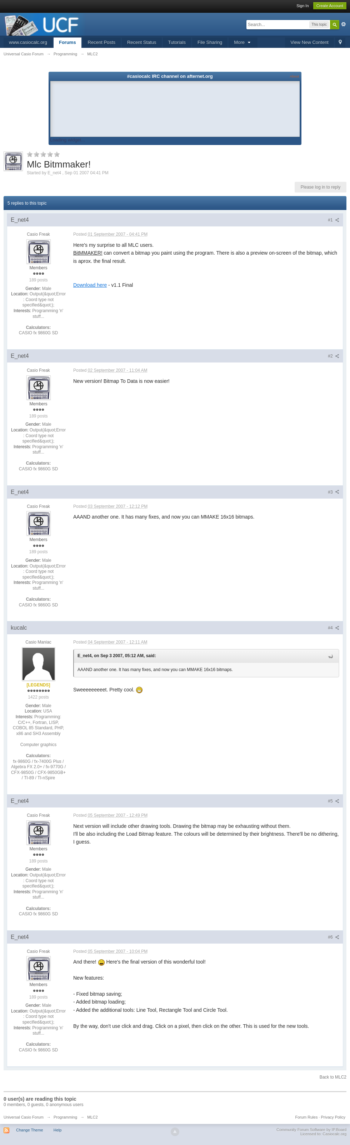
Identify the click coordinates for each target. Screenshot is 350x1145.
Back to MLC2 (333, 1077)
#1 (333, 220)
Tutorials (177, 42)
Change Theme (29, 1130)
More (243, 42)
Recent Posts (101, 42)
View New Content (309, 42)
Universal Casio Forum (24, 1117)
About (294, 76)
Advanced (343, 24)
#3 (333, 492)
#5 (333, 801)
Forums (67, 42)
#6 (333, 937)
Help (58, 1130)
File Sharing (210, 42)
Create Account (329, 6)
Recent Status (141, 42)
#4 (333, 627)
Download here (90, 285)
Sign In (302, 6)
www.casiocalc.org (28, 42)
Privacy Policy (333, 1117)
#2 (333, 356)
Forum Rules (306, 1117)
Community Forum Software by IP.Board (311, 1130)
